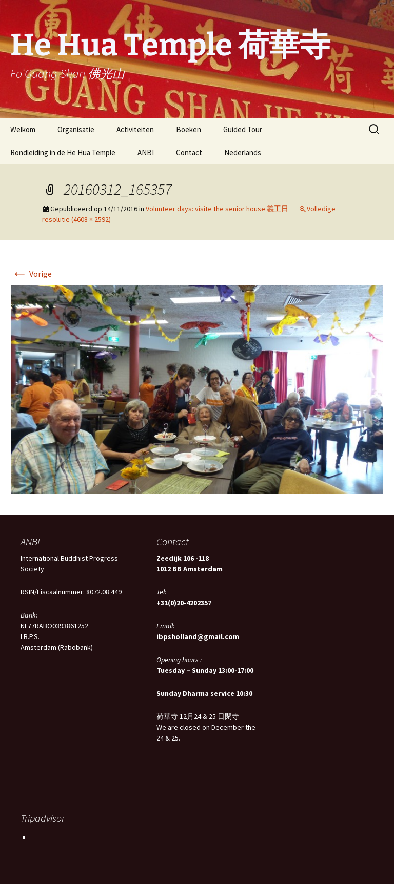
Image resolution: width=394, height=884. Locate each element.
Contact (189, 152)
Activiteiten (135, 129)
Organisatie (75, 129)
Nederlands (242, 152)
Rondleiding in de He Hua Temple (62, 152)
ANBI (145, 152)
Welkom (22, 129)
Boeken (188, 129)
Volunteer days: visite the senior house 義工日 (217, 208)
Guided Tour (242, 129)
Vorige (31, 274)
